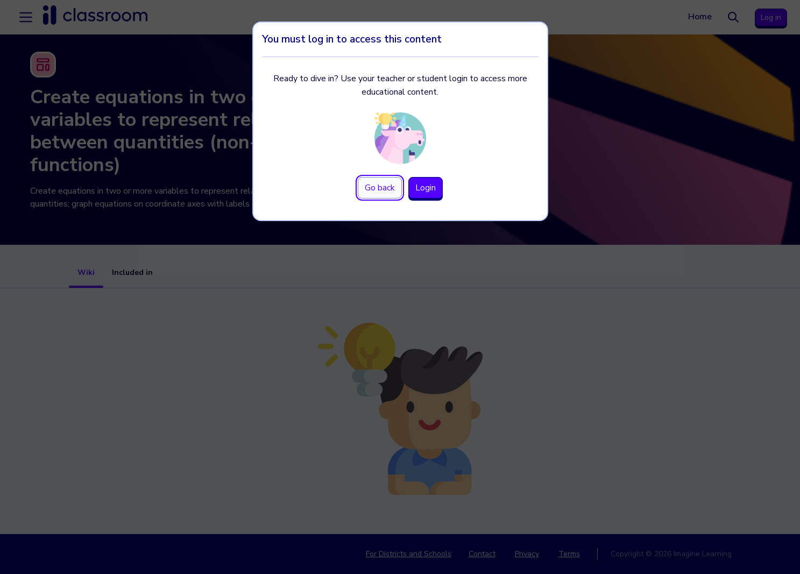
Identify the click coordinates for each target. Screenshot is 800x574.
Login (425, 188)
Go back (380, 188)
